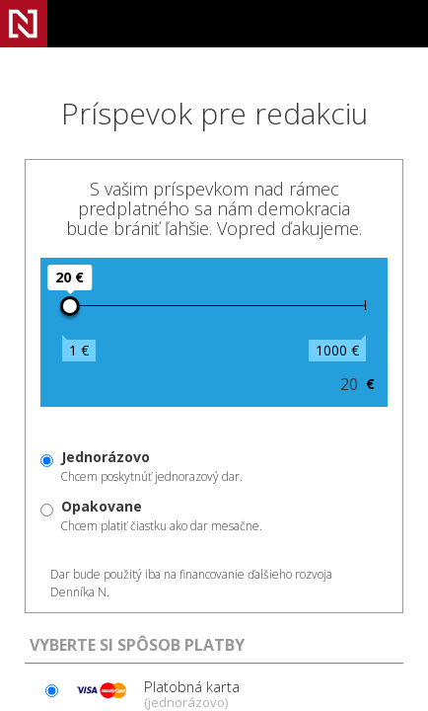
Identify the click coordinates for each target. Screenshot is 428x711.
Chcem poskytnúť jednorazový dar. (151, 466)
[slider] (70, 306)
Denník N (23, 23)
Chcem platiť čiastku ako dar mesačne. (161, 515)
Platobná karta (155, 693)
